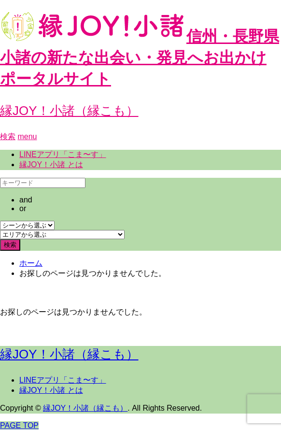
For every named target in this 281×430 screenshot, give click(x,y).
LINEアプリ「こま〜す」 (62, 154)
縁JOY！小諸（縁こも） (69, 110)
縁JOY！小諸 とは (51, 164)
